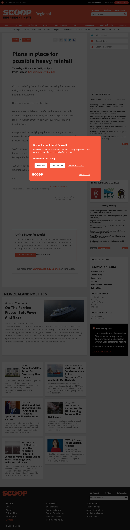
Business (68, 29)
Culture (96, 29)
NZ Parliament (97, 316)
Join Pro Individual (25, 254)
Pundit (93, 304)
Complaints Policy (54, 520)
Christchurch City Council (41, 71)
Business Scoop (61, 25)
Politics (47, 29)
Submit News (12, 513)
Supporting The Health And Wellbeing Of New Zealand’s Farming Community (106, 105)
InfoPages (122, 25)
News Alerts (104, 248)
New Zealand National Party (99, 139)
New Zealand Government (107, 113)
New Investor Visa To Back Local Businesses (106, 122)
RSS (93, 144)
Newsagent (11, 516)
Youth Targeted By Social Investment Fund (105, 127)
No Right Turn (97, 302)
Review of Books (106, 25)
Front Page (15, 29)
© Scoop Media (13, 526)
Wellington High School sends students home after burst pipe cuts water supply (108, 211)
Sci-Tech (78, 29)
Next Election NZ (54, 516)
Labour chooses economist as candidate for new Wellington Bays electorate (107, 232)
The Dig (46, 25)
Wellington (32, 25)
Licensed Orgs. (93, 507)
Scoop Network (53, 510)
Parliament (36, 29)
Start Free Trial (121, 2)
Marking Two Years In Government (102, 132)
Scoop (6, 25)
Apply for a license (95, 513)
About (9, 510)
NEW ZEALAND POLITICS (25, 294)
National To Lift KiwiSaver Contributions (104, 137)
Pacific (76, 25)
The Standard (96, 307)
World (87, 29)
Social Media (52, 507)
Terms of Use (92, 516)
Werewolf (18, 25)
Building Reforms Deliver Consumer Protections (107, 111)
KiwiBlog (94, 299)
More (125, 144)
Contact (9, 507)
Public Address (97, 297)
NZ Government (97, 318)
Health (116, 29)
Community (89, 25)
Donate (9, 520)
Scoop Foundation (55, 513)
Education (106, 29)
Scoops (26, 29)
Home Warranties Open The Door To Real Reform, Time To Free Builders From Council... (108, 117)
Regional (57, 29)
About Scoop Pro (94, 510)
